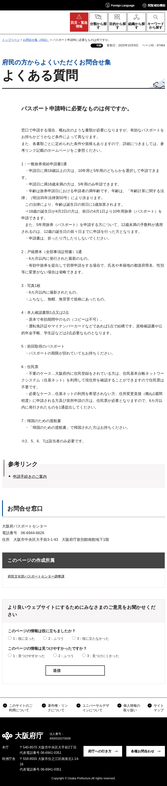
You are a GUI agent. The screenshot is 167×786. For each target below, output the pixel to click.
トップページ (11, 40)
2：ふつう (56, 638)
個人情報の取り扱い (131, 708)
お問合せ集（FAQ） (36, 40)
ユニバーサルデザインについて (95, 708)
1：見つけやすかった (29, 656)
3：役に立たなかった (93, 638)
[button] (120, 5)
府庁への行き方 (99, 751)
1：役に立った (24, 638)
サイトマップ (159, 708)
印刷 (98, 45)
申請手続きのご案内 (30, 476)
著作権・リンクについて (58, 708)
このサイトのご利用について (20, 708)
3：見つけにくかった (103, 656)
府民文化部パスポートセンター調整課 (36, 576)
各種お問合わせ (142, 751)
